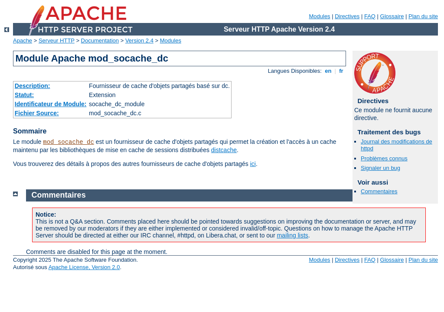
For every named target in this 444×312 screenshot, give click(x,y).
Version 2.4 (139, 40)
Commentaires (379, 191)
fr (341, 71)
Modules (319, 16)
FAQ (369, 16)
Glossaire (392, 16)
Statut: (24, 94)
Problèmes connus (384, 158)
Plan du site (423, 16)
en (328, 71)
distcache (224, 149)
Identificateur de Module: (51, 104)
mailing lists (292, 235)
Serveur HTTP (57, 40)
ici (253, 163)
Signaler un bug (380, 168)
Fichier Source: (37, 113)
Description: (32, 85)
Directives (347, 16)
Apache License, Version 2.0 (84, 267)
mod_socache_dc (68, 142)
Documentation (100, 40)
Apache (22, 40)
